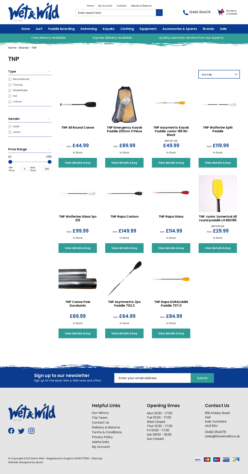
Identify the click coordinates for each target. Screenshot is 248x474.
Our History (100, 413)
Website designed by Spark (25, 462)
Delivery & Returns (141, 5)
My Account (105, 5)
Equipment (148, 29)
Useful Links (100, 442)
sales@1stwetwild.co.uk (222, 436)
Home (90, 5)
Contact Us (100, 422)
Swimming (88, 29)
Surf (39, 29)
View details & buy (78, 163)
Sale (223, 29)
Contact (122, 5)
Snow (25, 29)
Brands (208, 29)
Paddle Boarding (61, 29)
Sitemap (97, 458)
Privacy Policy (102, 437)
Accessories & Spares (179, 29)
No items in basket (231, 12)
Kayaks (109, 29)
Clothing (127, 29)
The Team (99, 417)
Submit (202, 378)
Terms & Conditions (107, 432)
